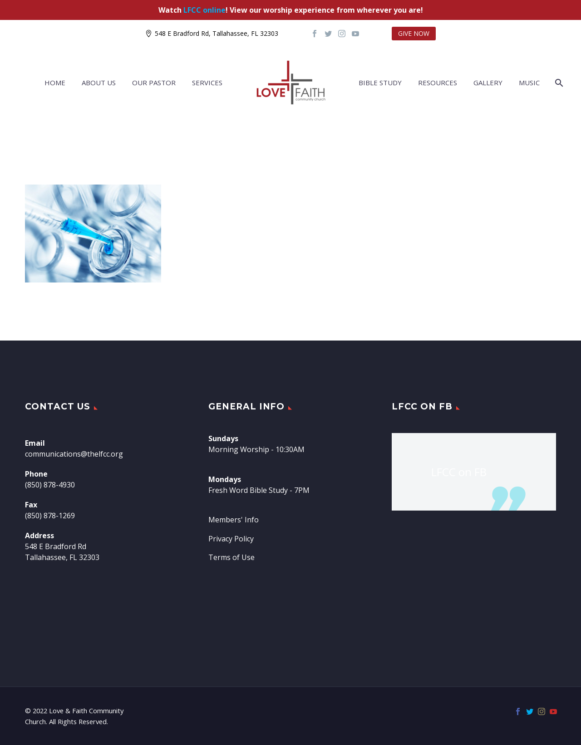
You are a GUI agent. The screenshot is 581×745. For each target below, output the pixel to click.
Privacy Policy (231, 539)
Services (207, 82)
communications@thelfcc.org (74, 454)
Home (54, 82)
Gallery (487, 82)
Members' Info (233, 520)
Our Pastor (154, 82)
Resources (437, 82)
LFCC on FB (422, 406)
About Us (99, 82)
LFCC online (204, 10)
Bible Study (380, 82)
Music (529, 82)
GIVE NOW (413, 33)
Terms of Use (231, 557)
